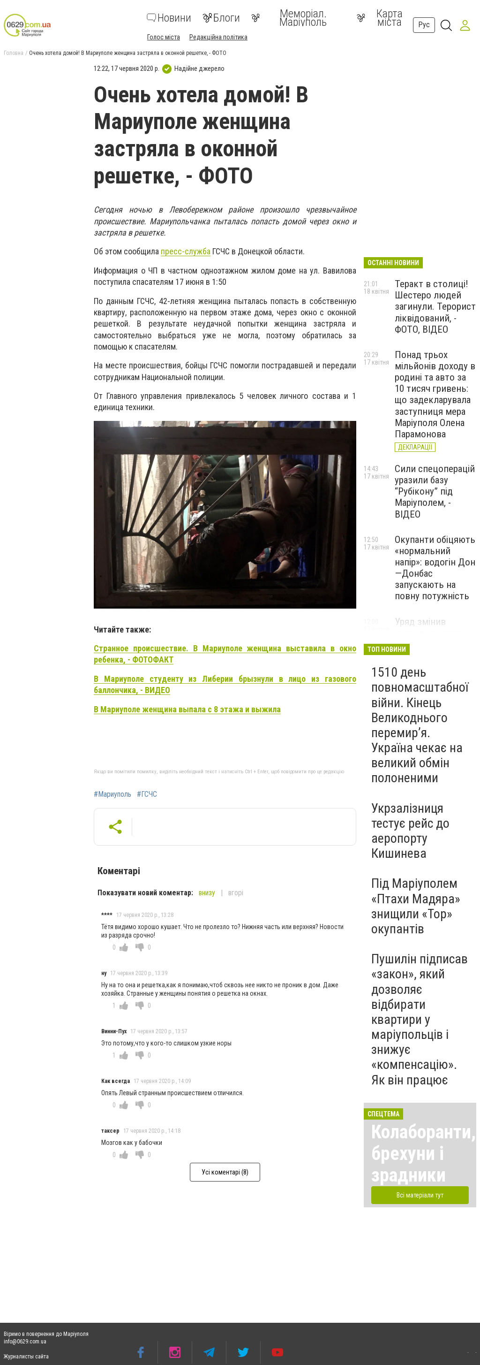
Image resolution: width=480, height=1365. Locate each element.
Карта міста (380, 17)
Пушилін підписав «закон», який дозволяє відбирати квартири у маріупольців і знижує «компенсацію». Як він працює (419, 1019)
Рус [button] (424, 24)
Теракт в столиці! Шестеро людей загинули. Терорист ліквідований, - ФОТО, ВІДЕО (435, 306)
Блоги (221, 18)
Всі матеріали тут (420, 1195)
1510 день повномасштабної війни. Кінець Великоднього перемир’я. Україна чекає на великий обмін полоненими (419, 724)
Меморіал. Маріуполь (289, 17)
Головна (13, 53)
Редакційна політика (218, 37)
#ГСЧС (147, 794)
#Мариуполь (112, 794)
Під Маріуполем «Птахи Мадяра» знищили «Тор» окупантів (415, 906)
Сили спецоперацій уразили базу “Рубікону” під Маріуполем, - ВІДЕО (435, 491)
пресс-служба (185, 251)
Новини (169, 18)
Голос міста (163, 37)
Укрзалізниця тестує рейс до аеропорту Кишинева (410, 831)
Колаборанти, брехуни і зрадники (423, 1153)
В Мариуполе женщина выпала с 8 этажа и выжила (187, 709)
